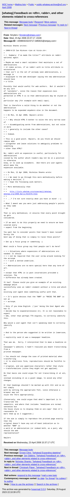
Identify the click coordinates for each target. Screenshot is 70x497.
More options (51, 22)
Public (31, 4)
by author (8, 481)
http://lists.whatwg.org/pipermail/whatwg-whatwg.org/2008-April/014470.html (28, 192)
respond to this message (28, 475)
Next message (30, 25)
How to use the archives (22, 484)
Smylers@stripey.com (29, 35)
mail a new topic (49, 475)
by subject (61, 478)
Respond (39, 22)
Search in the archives (46, 484)
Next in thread (10, 28)
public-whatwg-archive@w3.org (51, 4)
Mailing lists (20, 4)
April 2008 (7, 7)
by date (41, 478)
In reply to (62, 25)
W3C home (7, 4)
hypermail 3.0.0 (38, 489)
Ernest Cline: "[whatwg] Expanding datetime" (40, 453)
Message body (26, 22)
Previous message (47, 25)
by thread (50, 478)
